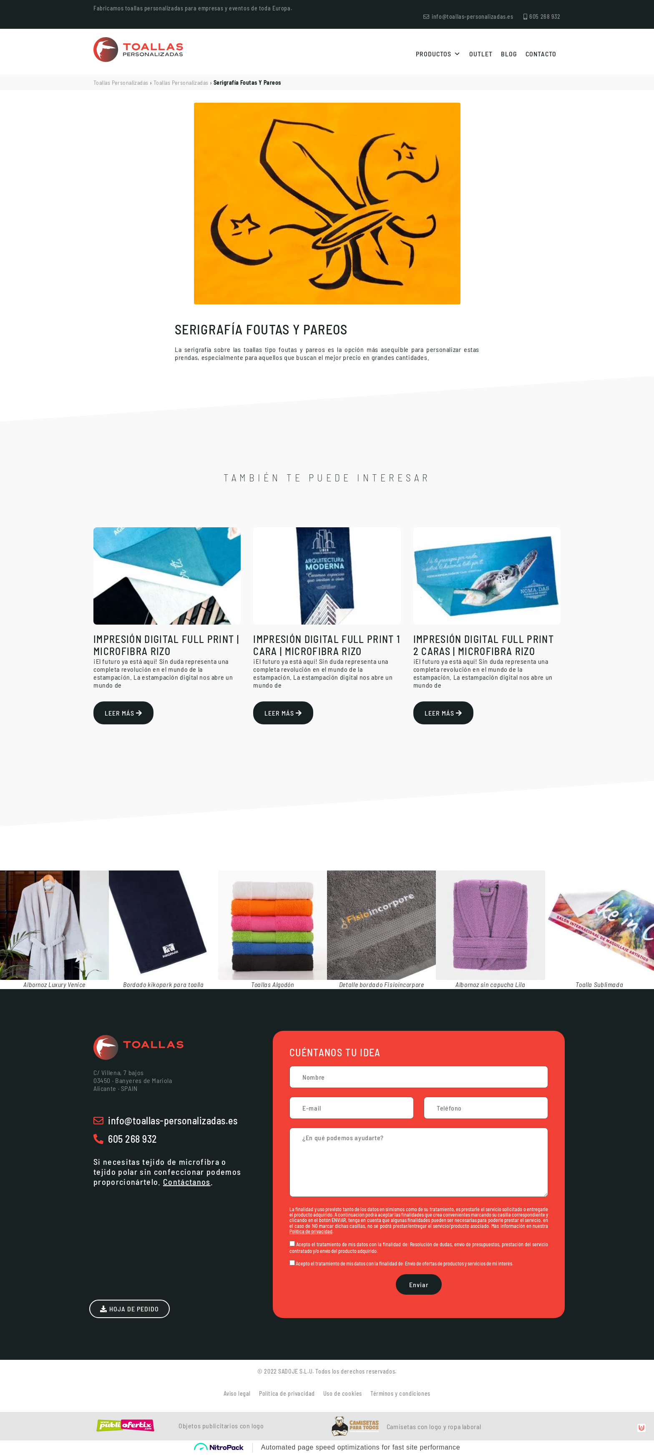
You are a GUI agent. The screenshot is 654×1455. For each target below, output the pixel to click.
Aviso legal (237, 1393)
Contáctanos (187, 1182)
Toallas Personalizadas (120, 82)
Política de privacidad (310, 1231)
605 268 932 (132, 1139)
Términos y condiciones (400, 1393)
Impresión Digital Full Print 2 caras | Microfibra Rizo (483, 645)
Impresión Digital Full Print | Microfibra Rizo (166, 645)
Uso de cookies (342, 1393)
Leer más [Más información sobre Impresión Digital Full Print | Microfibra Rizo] (123, 713)
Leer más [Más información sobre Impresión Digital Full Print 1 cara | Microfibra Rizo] (283, 713)
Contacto (541, 54)
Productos (438, 54)
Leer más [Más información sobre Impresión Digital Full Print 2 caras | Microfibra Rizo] (443, 713)
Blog (509, 54)
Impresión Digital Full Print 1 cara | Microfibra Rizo (326, 645)
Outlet (481, 54)
